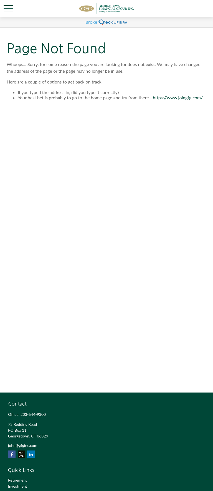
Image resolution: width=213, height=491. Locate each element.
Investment (17, 486)
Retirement (17, 480)
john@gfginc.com (22, 445)
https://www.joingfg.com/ (178, 97)
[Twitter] (21, 454)
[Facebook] (12, 454)
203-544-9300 (33, 414)
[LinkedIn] (31, 454)
